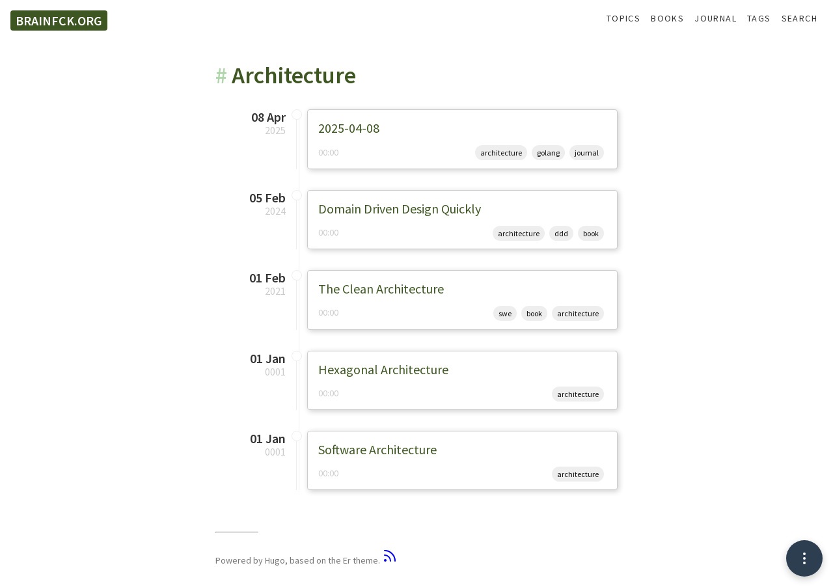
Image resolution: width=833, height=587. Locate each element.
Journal (715, 18)
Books (667, 18)
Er (347, 560)
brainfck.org (59, 20)
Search (799, 18)
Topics (623, 18)
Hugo (275, 560)
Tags (759, 18)
